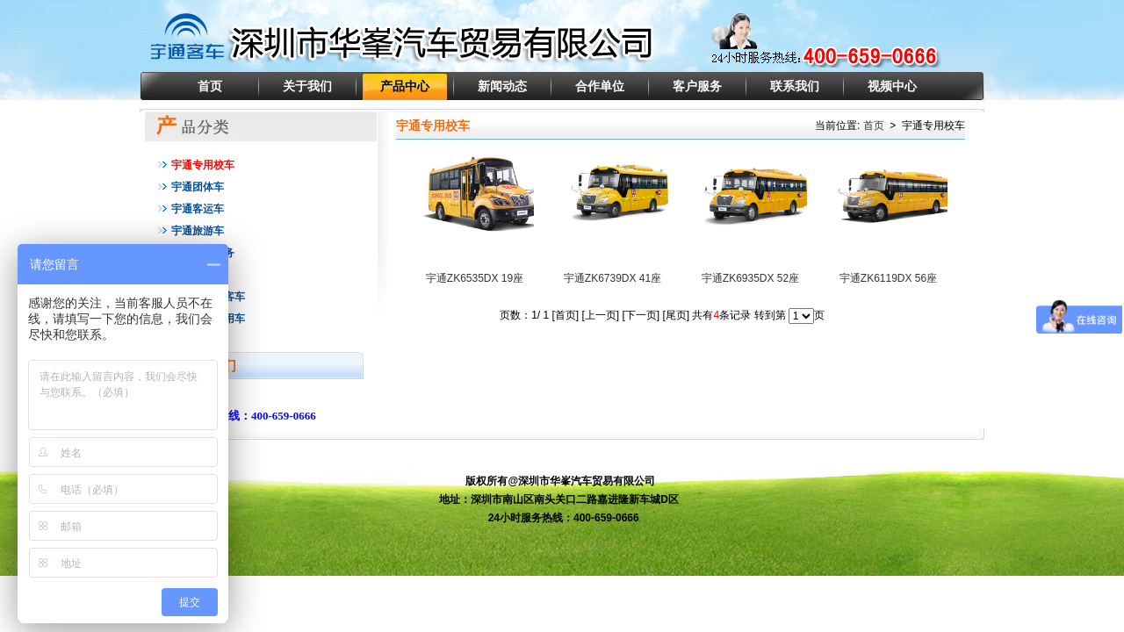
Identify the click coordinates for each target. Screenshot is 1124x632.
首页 (210, 86)
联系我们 (794, 86)
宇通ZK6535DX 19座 (474, 278)
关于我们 (307, 86)
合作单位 (599, 86)
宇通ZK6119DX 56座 (888, 278)
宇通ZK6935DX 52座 (750, 278)
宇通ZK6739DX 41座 (612, 278)
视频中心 (892, 86)
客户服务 (697, 86)
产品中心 (404, 86)
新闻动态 (502, 86)
